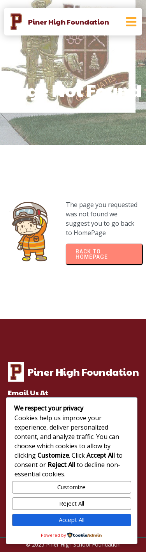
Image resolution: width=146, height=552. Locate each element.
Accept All (71, 520)
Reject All (71, 503)
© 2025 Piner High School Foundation (73, 544)
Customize (71, 487)
